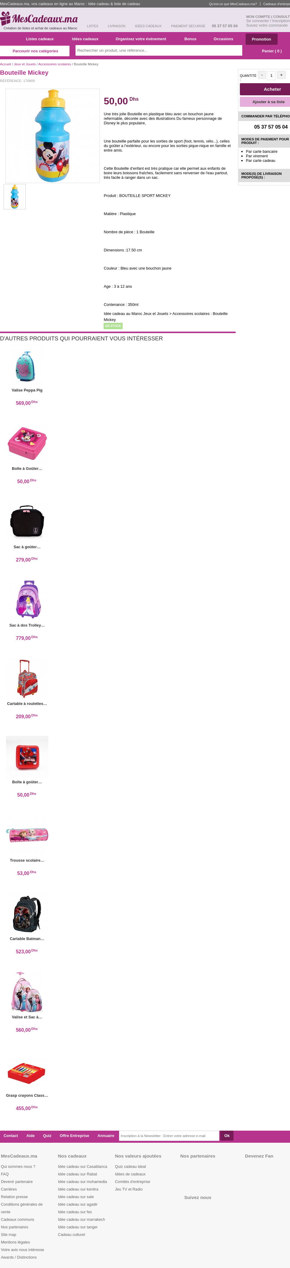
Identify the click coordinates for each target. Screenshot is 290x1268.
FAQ (5, 1174)
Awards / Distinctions (19, 1257)
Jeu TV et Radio (129, 1189)
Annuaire (106, 1135)
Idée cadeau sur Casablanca (82, 1166)
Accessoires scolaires (54, 64)
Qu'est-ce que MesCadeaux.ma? (233, 4)
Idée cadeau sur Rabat (77, 1174)
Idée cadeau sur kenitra (78, 1189)
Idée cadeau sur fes (75, 1212)
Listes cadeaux (42, 39)
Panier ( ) (269, 51)
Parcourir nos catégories (35, 51)
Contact (11, 1135)
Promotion (261, 39)
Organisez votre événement (143, 39)
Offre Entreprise (74, 1135)
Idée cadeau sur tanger (78, 1227)
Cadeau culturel (71, 1234)
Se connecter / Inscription (268, 20)
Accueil (5, 64)
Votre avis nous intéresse (22, 1249)
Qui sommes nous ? (18, 1166)
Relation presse (14, 1196)
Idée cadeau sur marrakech (81, 1219)
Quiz (47, 1135)
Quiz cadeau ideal (130, 1166)
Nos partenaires (14, 1227)
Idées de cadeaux (130, 1174)
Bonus (192, 39)
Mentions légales (15, 1242)
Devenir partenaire (17, 1181)
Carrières (9, 1189)
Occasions (226, 39)
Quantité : (248, 77)
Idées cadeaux (87, 39)
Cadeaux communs (17, 1219)
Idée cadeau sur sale (76, 1196)
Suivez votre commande (267, 25)
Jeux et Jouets (25, 64)
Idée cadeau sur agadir (78, 1204)
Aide (30, 1135)
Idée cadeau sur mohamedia (82, 1181)
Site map (8, 1234)
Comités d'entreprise (132, 1181)
